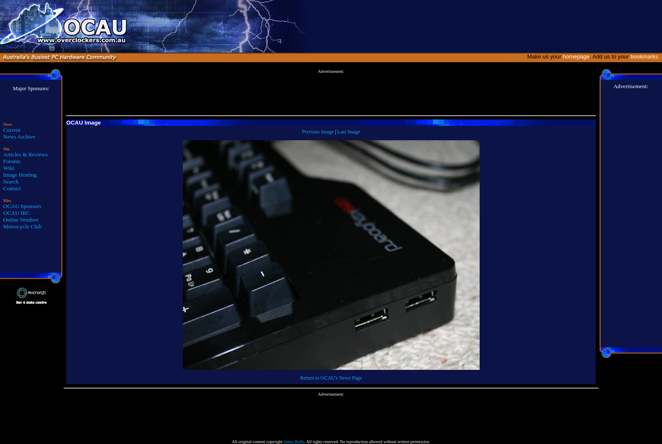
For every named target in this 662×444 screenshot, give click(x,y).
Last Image (348, 132)
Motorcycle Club (22, 226)
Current (12, 130)
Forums (12, 161)
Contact (12, 188)
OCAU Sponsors (22, 206)
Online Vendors (21, 219)
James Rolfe (293, 441)
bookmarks (645, 56)
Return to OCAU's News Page (331, 378)
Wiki (8, 168)
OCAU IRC (16, 213)
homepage (576, 56)
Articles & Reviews (25, 154)
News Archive (19, 136)
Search (11, 181)
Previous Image (318, 132)
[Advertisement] (331, 93)
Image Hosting (20, 175)
